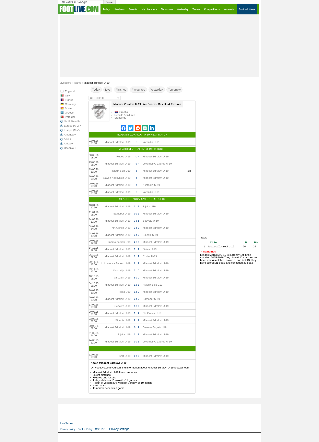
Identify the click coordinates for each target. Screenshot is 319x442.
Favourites (138, 89)
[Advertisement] (159, 45)
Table (204, 237)
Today (96, 89)
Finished (121, 89)
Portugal (70, 116)
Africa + (66, 143)
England (70, 91)
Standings (120, 117)
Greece (69, 112)
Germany (70, 104)
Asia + (65, 139)
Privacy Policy (67, 429)
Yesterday (156, 89)
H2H (188, 170)
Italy (67, 95)
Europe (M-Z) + (70, 130)
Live (107, 89)
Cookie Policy (85, 429)
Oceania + (67, 148)
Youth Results (69, 121)
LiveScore (66, 423)
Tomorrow (174, 89)
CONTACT (101, 429)
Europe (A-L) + (70, 125)
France (69, 99)
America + (67, 134)
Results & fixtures (125, 115)
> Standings (208, 251)
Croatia (123, 112)
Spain (68, 108)
